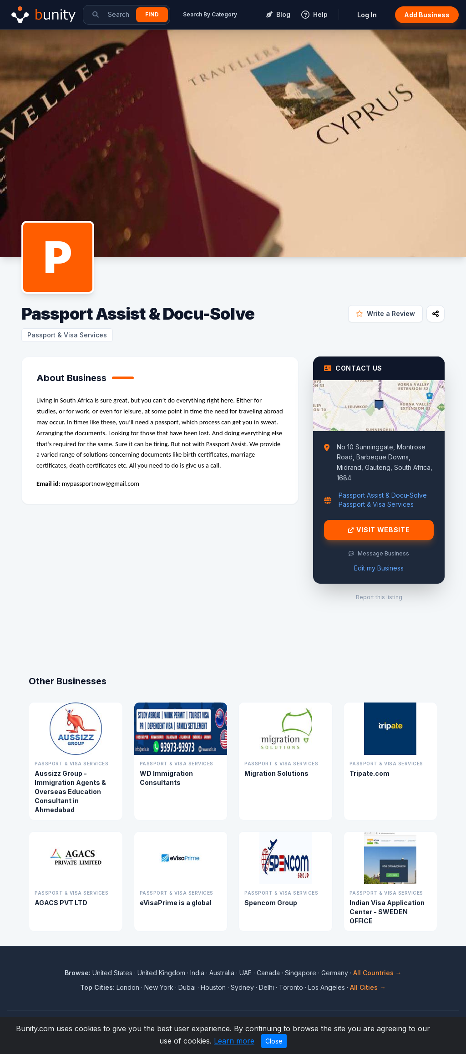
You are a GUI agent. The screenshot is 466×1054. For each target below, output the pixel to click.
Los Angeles (326, 987)
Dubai (187, 987)
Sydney (242, 987)
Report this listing (379, 597)
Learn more (234, 1040)
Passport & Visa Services (67, 335)
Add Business (427, 15)
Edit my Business (379, 568)
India (197, 973)
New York (158, 987)
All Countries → (377, 973)
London (127, 987)
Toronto (291, 987)
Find (152, 14)
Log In (367, 15)
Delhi (266, 987)
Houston (213, 987)
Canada (268, 973)
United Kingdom (161, 973)
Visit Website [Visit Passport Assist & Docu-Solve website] (379, 530)
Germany (334, 973)
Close (274, 1041)
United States (112, 973)
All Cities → (368, 987)
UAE (245, 973)
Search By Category (210, 14)
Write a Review (385, 313)
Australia (221, 973)
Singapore (300, 973)
